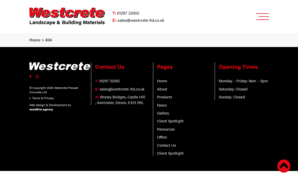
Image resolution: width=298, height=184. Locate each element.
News (162, 105)
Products (164, 96)
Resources (166, 129)
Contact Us (166, 145)
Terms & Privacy (43, 98)
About (162, 88)
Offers (162, 137)
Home (162, 80)
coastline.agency (41, 109)
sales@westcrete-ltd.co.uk (141, 20)
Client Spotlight (170, 120)
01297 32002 (128, 13)
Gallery (163, 113)
